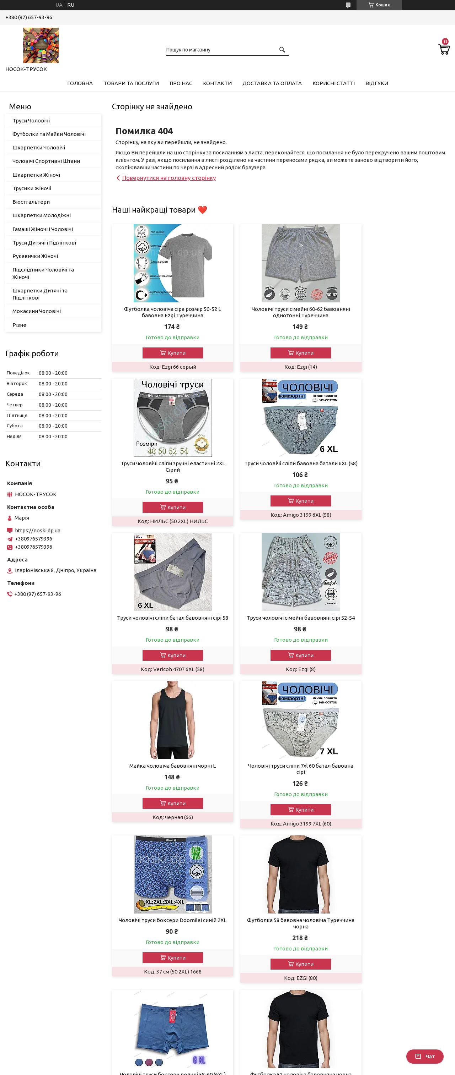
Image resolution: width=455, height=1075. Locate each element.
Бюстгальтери (31, 202)
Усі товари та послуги (416, 844)
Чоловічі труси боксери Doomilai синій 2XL (396, 621)
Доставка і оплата (260, 906)
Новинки (135, 935)
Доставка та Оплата (272, 83)
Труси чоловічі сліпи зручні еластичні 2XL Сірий (395, 312)
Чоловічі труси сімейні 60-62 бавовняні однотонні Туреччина (280, 312)
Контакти (217, 83)
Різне (19, 325)
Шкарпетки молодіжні (39, 983)
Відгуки (376, 83)
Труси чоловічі (29, 906)
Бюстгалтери (28, 973)
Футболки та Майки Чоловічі (49, 134)
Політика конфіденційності (274, 1068)
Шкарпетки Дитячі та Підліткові (40, 294)
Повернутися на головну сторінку (169, 177)
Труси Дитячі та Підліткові (45, 992)
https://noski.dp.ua (37, 530)
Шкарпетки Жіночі (36, 175)
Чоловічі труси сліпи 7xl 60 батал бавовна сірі (281, 621)
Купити (170, 353)
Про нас (181, 83)
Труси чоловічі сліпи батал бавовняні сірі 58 (280, 466)
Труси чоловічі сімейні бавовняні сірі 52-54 (396, 466)
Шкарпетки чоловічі (37, 935)
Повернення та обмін (264, 916)
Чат (425, 1056)
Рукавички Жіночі (35, 256)
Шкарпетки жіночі (34, 945)
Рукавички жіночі (33, 964)
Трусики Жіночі (31, 188)
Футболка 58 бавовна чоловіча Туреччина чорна (166, 775)
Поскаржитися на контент (215, 1068)
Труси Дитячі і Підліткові (44, 243)
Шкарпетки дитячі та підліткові (52, 1002)
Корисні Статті (333, 83)
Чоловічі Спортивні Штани (46, 161)
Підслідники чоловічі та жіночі (50, 1021)
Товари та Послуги (131, 83)
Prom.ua (262, 1061)
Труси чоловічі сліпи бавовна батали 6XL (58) (166, 466)
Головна (80, 83)
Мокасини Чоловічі (36, 311)
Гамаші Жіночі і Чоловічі (42, 229)
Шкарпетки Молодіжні (41, 215)
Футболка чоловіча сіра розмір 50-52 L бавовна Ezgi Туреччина (165, 312)
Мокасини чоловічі (35, 1031)
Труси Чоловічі (31, 120)
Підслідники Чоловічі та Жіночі (43, 273)
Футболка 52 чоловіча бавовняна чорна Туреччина (395, 775)
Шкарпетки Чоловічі (38, 147)
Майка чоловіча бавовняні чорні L (166, 618)
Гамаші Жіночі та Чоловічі (43, 916)
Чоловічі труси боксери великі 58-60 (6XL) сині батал (280, 775)
